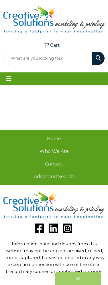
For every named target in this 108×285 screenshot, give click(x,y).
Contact (54, 164)
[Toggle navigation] (9, 79)
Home (54, 138)
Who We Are (54, 151)
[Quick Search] (48, 58)
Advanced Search (54, 176)
